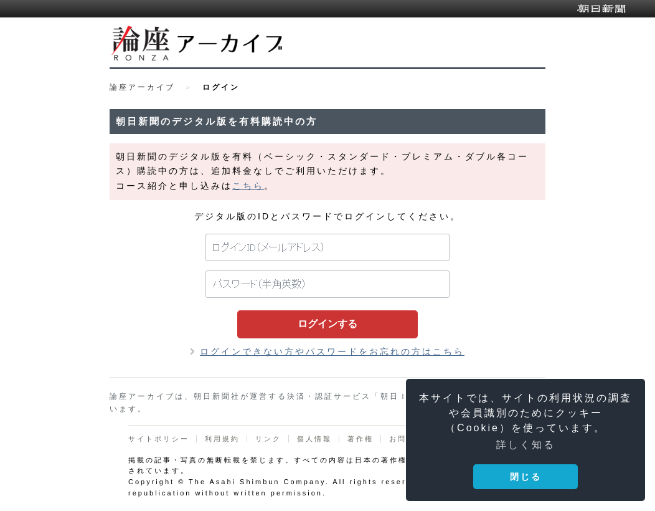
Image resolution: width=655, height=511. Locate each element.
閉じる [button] (526, 477)
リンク (268, 438)
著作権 (360, 438)
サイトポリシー (158, 438)
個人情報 (314, 438)
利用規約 (222, 438)
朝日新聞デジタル (601, 8)
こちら (248, 186)
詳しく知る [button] (525, 444)
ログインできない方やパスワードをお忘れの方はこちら (332, 351)
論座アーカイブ (142, 87)
